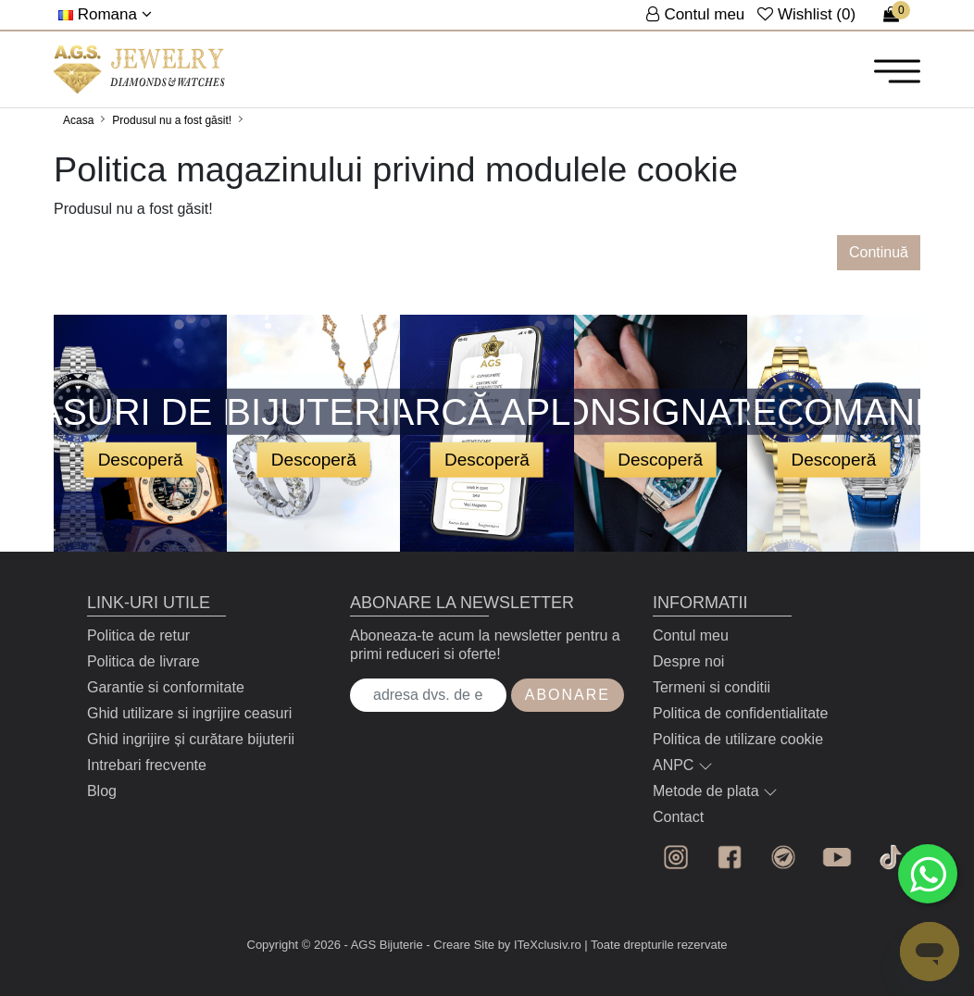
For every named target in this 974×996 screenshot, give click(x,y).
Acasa (78, 120)
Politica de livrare (143, 661)
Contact (678, 817)
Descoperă (140, 459)
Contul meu (691, 635)
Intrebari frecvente (146, 765)
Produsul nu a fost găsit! (171, 120)
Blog (102, 791)
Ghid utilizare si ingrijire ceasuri (189, 713)
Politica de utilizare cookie (738, 739)
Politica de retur (138, 635)
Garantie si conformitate (165, 687)
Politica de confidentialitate (740, 713)
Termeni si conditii (711, 687)
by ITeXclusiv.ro (539, 945)
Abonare (567, 695)
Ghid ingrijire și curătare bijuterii (190, 739)
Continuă (878, 252)
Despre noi (688, 661)
